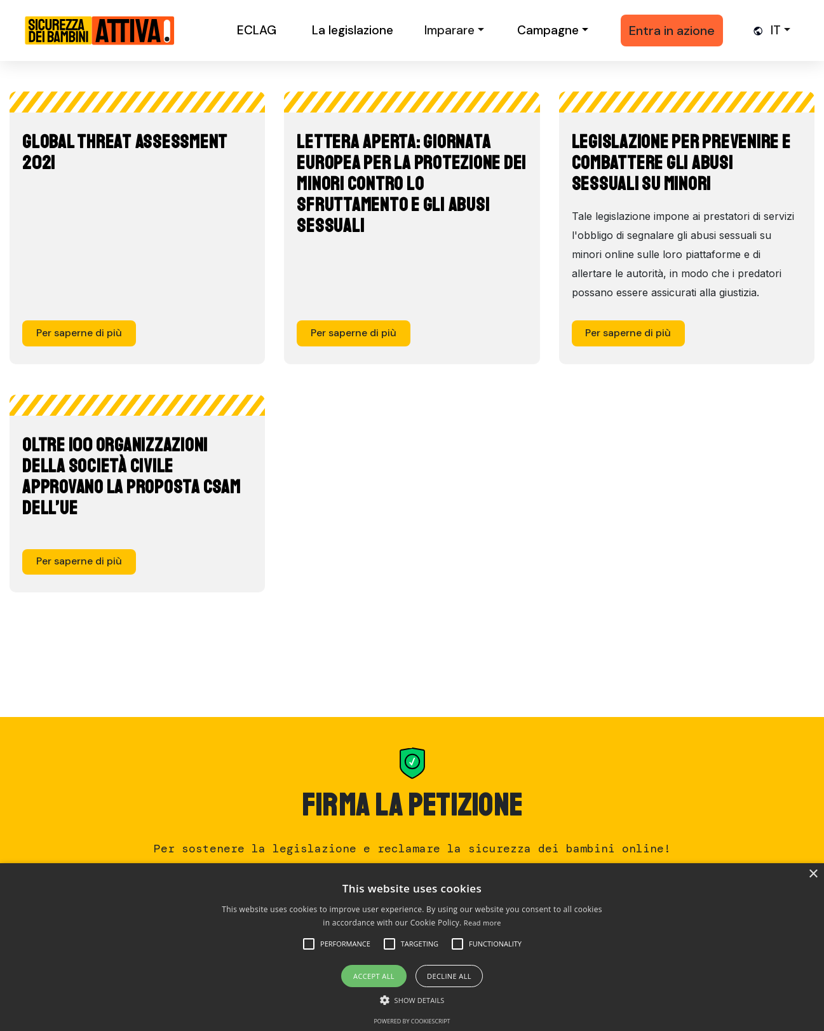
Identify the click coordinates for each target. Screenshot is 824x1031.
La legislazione (352, 30)
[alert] (412, 947)
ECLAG (256, 30)
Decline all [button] (449, 976)
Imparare (449, 30)
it (776, 30)
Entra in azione (672, 30)
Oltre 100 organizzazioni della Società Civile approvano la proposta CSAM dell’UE (131, 476)
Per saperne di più (79, 332)
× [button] (813, 874)
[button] (345, 944)
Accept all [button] (374, 976)
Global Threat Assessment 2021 (124, 152)
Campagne (548, 30)
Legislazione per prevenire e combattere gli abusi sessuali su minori (681, 163)
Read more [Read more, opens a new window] (482, 922)
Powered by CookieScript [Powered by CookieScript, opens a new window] (412, 1021)
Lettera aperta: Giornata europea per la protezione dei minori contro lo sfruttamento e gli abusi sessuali (411, 184)
